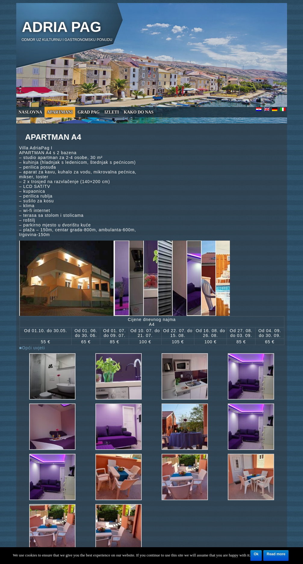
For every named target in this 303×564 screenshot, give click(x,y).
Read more (276, 554)
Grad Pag (89, 112)
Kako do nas (138, 112)
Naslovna (30, 112)
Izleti (111, 112)
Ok (256, 554)
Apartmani (60, 112)
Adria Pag (61, 27)
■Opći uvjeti (32, 347)
